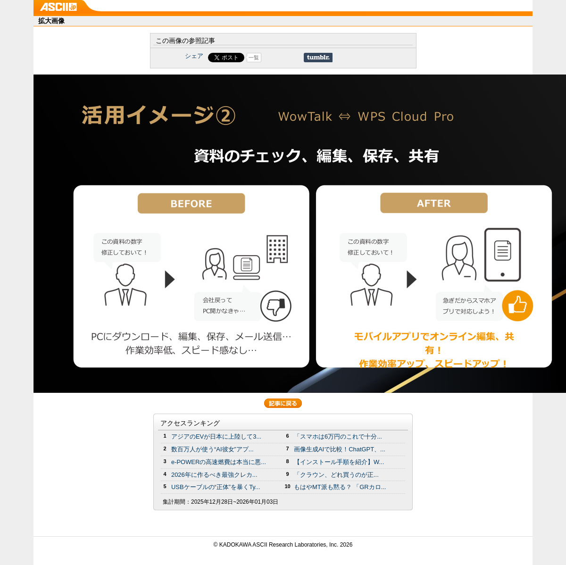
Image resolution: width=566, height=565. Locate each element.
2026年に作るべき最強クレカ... (214, 474)
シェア (194, 55)
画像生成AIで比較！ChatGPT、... (339, 449)
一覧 (254, 57)
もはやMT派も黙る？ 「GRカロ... (340, 486)
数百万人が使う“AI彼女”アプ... (212, 449)
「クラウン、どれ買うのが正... (336, 474)
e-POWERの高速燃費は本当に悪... (218, 461)
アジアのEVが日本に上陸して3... (216, 436)
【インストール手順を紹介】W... (339, 461)
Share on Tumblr (318, 57)
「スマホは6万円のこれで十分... (338, 436)
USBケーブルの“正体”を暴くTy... (215, 486)
